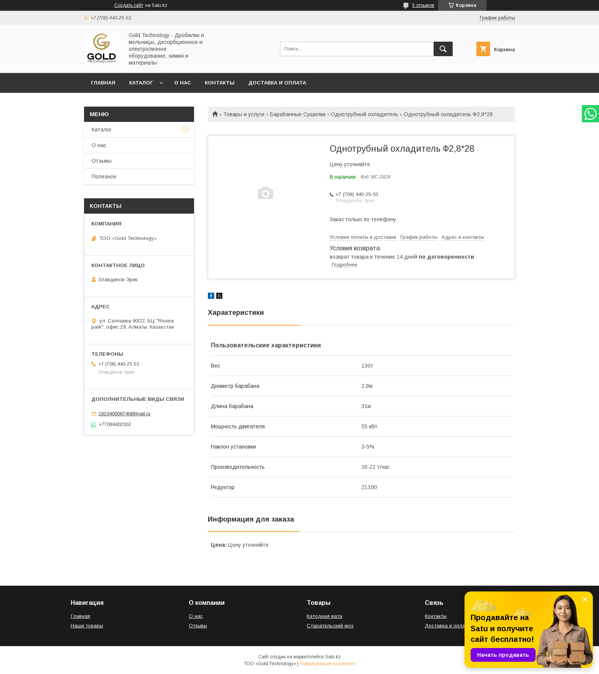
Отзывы (102, 161)
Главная (103, 83)
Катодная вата (324, 616)
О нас (182, 83)
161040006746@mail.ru (125, 413)
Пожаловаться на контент (327, 663)
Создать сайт (128, 5)
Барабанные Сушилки (297, 114)
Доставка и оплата (277, 83)
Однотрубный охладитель (364, 114)
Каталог (141, 83)
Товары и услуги (243, 114)
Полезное (104, 176)
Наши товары (87, 626)
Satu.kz (333, 656)
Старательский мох (330, 626)
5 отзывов (423, 5)
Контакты (220, 83)
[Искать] (443, 49)
